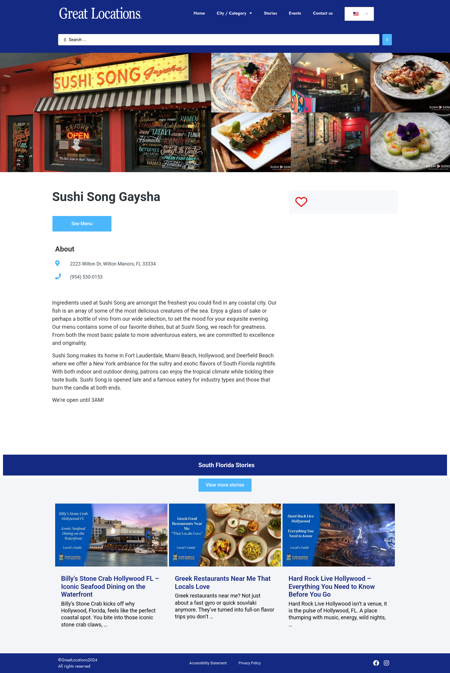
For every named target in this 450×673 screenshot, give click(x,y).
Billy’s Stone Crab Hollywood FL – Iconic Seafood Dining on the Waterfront (110, 586)
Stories (270, 13)
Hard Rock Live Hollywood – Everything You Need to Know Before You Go (331, 586)
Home (199, 13)
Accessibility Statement (207, 663)
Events (295, 13)
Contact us (323, 13)
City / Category (234, 13)
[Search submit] (387, 39)
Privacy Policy (250, 663)
